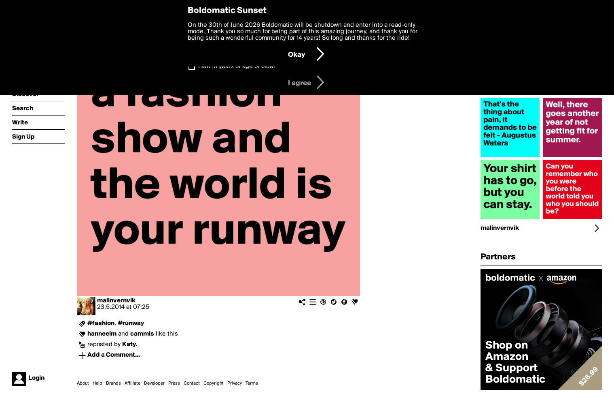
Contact (192, 383)
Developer (154, 383)
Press (174, 383)
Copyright (213, 383)
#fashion (100, 323)
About (83, 383)
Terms (252, 383)
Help (97, 383)
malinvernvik (116, 300)
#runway (131, 323)
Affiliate (132, 383)
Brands (113, 383)
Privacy (234, 383)
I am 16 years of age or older (236, 66)
